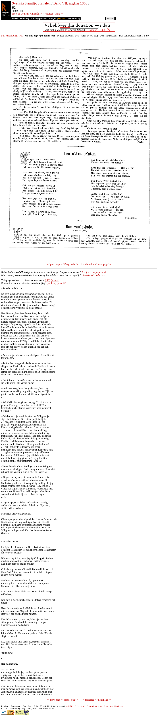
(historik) (61, 283)
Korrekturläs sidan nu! (94, 275)
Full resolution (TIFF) (12, 35)
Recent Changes (48, 18)
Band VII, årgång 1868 (70, 3)
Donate (61, 18)
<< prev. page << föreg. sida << (62, 264)
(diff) (47, 280)
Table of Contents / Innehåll (25, 13)
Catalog (35, 18)
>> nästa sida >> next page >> (96, 264)
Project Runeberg (20, 18)
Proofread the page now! (93, 272)
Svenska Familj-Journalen (31, 3)
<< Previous (47, 13)
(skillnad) (51, 283)
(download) (93, 706)
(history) (55, 280)
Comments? (73, 18)
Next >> (59, 13)
